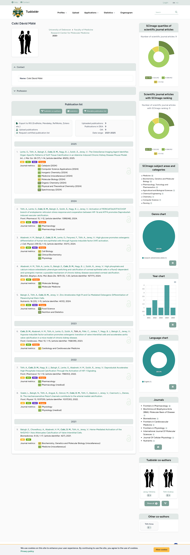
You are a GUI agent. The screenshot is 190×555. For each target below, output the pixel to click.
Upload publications (27, 129)
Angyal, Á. (53, 393)
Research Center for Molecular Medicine (70, 33)
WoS (34, 162)
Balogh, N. (34, 393)
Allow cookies (161, 550)
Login (165, 2)
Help (15, 2)
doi (22, 162)
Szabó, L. (24, 393)
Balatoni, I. (94, 393)
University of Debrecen (60, 29)
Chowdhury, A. (37, 429)
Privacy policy (27, 551)
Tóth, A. (33, 152)
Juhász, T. (95, 331)
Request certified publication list (33, 133)
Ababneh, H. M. (27, 237)
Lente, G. (24, 152)
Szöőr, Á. (74, 152)
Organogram (126, 12)
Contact (25, 2)
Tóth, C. (84, 393)
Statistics (109, 12)
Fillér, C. (85, 331)
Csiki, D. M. (53, 152)
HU (177, 3)
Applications (91, 12)
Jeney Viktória (149, 492)
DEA (28, 162)
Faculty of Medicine (83, 29)
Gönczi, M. (64, 393)
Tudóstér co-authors (51, 111)
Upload (75, 12)
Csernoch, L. (115, 393)
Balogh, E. (42, 152)
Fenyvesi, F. (72, 237)
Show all (152, 503)
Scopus (42, 162)
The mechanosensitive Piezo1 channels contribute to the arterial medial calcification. (63, 396)
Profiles (62, 12)
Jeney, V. (83, 152)
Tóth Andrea (168, 492)
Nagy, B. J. (64, 152)
